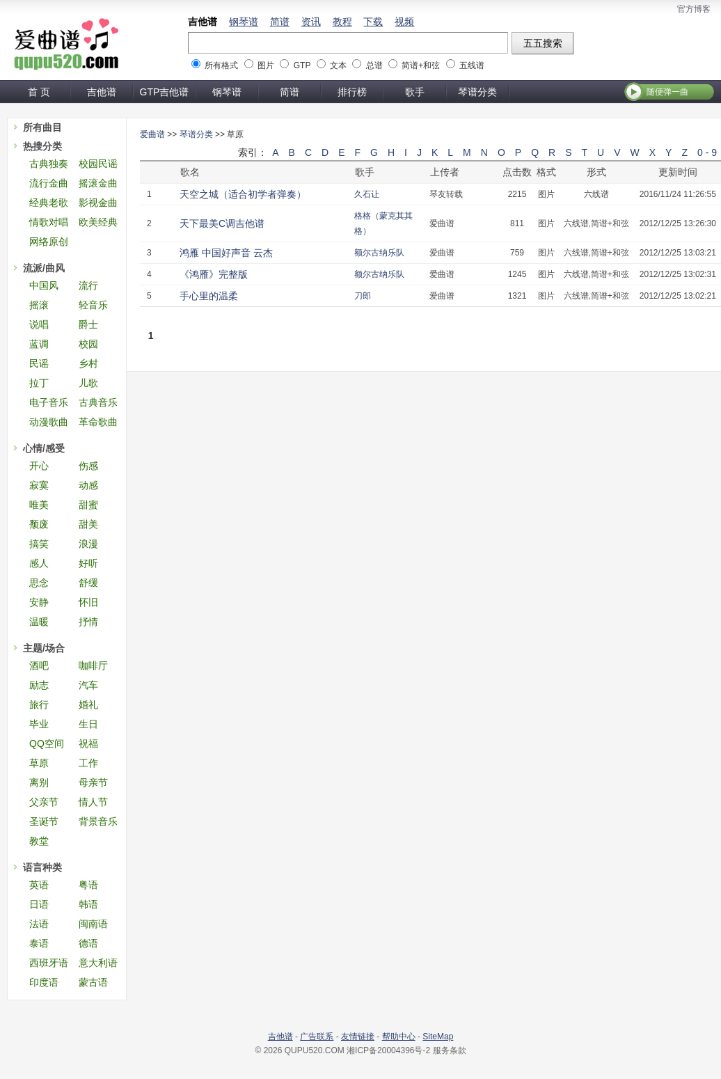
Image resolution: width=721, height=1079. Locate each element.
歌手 (415, 91)
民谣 (39, 363)
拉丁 (39, 382)
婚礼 (88, 704)
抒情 (88, 621)
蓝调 (39, 343)
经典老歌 (48, 202)
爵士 (88, 324)
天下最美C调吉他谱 (222, 223)
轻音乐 (93, 304)
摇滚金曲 (98, 183)
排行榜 (352, 91)
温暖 (39, 621)
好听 (88, 563)
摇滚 (39, 304)
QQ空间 (46, 743)
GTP (302, 65)
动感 (88, 485)
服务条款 (449, 1050)
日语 (39, 904)
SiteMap (437, 1036)
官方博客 (694, 9)
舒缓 (88, 582)
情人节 (93, 802)
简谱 (280, 21)
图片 (266, 65)
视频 (404, 21)
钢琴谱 (243, 21)
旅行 (39, 704)
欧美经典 (98, 222)
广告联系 (316, 1036)
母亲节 (93, 782)
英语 (39, 884)
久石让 (366, 194)
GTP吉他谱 (164, 91)
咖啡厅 (93, 665)
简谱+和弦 (421, 65)
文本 (338, 65)
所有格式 (221, 65)
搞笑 (39, 543)
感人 (39, 563)
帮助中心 (398, 1036)
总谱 (374, 65)
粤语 (88, 884)
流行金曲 (48, 183)
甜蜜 (88, 504)
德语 (88, 943)
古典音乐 (98, 402)
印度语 (43, 982)
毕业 (39, 724)
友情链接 (357, 1036)
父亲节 (43, 802)
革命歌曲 (98, 421)
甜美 (88, 524)
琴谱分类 (477, 91)
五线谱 (471, 65)
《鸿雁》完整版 (214, 274)
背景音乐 (98, 821)
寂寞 (39, 485)
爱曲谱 (152, 134)
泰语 (39, 943)
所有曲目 (42, 127)
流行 (88, 285)
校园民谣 (98, 163)
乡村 (88, 363)
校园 (88, 343)
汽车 (88, 685)
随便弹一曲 (667, 92)
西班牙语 (48, 962)
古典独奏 (48, 163)
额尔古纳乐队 (379, 253)
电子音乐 (48, 402)
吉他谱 (202, 21)
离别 (39, 782)
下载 (373, 21)
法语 (39, 923)
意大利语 (98, 962)
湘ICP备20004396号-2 (388, 1050)
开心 (39, 465)
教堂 (39, 840)
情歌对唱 (48, 222)
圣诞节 (43, 821)
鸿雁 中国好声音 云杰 (226, 252)
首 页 (39, 91)
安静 (39, 602)
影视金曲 (98, 202)
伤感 (88, 465)
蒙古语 (93, 982)
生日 (88, 724)
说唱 (39, 324)
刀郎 (362, 296)
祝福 (88, 743)
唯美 (39, 504)
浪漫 (88, 543)
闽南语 (93, 923)
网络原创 (48, 241)
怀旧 (88, 602)
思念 (39, 582)
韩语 (88, 904)
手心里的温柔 (209, 295)
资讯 (311, 21)
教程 (342, 21)
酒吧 (39, 665)
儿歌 (88, 382)
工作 (88, 763)
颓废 (39, 524)
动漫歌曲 (48, 421)
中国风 (43, 285)
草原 (39, 763)
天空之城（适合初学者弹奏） (243, 194)
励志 (39, 685)
